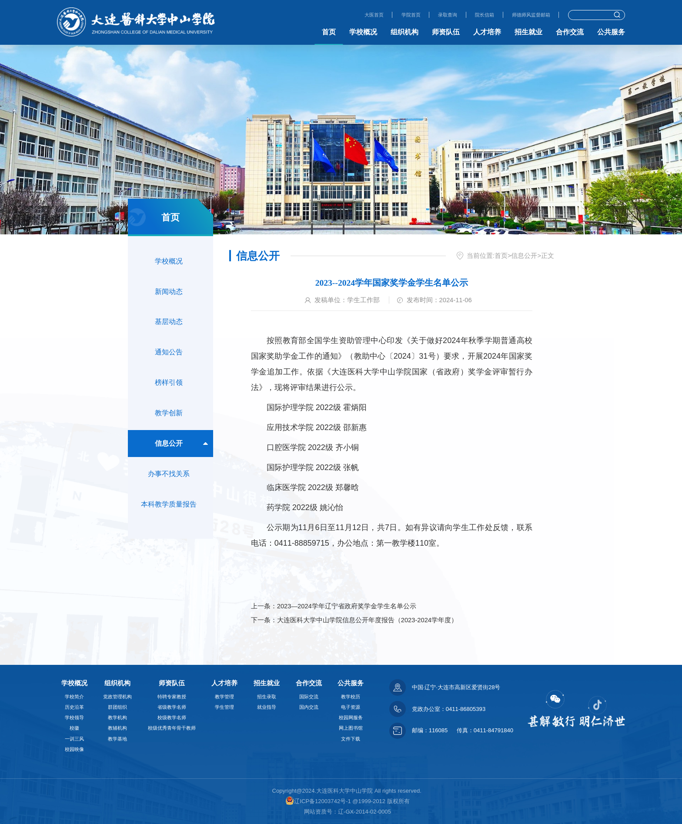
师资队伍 (446, 32)
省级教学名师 (171, 707)
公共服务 (611, 32)
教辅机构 (117, 728)
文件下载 (350, 738)
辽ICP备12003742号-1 (318, 801)
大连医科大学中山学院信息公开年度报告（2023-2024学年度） (367, 620)
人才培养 (487, 32)
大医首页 (355, 14)
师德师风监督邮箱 (527, 14)
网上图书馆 (351, 728)
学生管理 (224, 707)
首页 (329, 32)
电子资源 (350, 707)
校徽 (74, 728)
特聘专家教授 (171, 696)
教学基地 (117, 738)
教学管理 (224, 696)
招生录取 (266, 696)
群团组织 (117, 707)
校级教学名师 (171, 717)
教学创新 (168, 424)
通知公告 (168, 359)
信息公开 (168, 457)
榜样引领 (168, 392)
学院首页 (395, 14)
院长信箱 (476, 14)
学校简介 (74, 696)
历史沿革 (74, 707)
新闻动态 (168, 294)
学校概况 (363, 32)
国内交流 (308, 707)
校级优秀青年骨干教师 (172, 728)
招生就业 (528, 32)
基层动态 (168, 327)
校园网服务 (351, 717)
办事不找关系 (169, 489)
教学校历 (350, 696)
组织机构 (404, 32)
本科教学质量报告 (169, 522)
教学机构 (117, 717)
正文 (547, 255)
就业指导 (266, 707)
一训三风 (74, 738)
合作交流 (570, 32)
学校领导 (74, 717)
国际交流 (308, 696)
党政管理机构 (117, 696)
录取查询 (435, 14)
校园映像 (74, 749)
